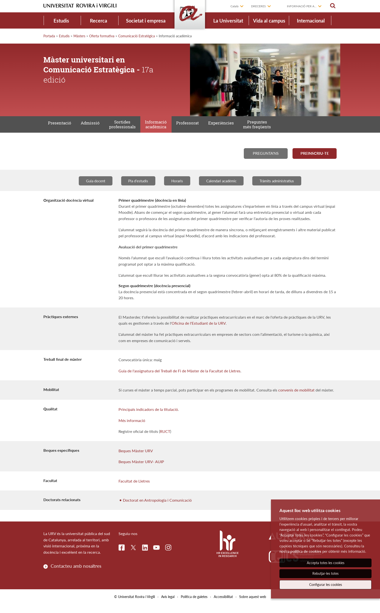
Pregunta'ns (265, 159)
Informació (166, 127)
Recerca (98, 20)
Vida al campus (269, 20)
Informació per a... (302, 6)
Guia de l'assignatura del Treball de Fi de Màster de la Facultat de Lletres (179, 379)
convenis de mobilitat (296, 398)
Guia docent (89, 189)
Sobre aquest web (252, 605)
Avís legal (167, 605)
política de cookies (305, 551)
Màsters (79, 36)
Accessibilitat (223, 605)
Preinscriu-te (315, 159)
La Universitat (228, 20)
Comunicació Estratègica (136, 36)
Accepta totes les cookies (325, 563)
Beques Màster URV (136, 459)
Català (234, 6)
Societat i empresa (146, 20)
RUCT (165, 440)
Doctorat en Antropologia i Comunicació (157, 508)
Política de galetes (194, 605)
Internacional (311, 20)
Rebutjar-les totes (325, 573)
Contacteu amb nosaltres (76, 574)
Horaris (175, 189)
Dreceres (258, 6)
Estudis (61, 20)
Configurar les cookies (325, 584)
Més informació (132, 429)
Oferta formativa (101, 36)
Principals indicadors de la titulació (148, 418)
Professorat (201, 127)
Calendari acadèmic (222, 189)
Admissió (94, 127)
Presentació (61, 127)
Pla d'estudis (134, 189)
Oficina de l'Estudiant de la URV (199, 331)
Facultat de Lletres (134, 489)
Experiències (237, 127)
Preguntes (277, 127)
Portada (49, 36)
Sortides (130, 127)
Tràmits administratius (282, 189)
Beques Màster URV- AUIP (141, 470)
